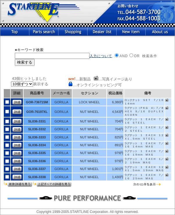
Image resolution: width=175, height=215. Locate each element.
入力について (101, 56)
